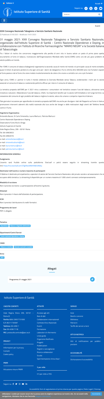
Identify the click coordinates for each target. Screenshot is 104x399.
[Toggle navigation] (4, 20)
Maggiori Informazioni (43, 396)
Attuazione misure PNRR (13, 374)
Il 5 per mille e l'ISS (44, 379)
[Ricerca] (79, 14)
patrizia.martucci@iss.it (15, 149)
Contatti (6, 356)
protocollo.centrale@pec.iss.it (18, 337)
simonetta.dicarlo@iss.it (15, 142)
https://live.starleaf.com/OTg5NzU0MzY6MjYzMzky (22, 165)
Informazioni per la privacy (13, 353)
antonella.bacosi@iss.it (15, 139)
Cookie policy (8, 359)
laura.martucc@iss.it (14, 145)
